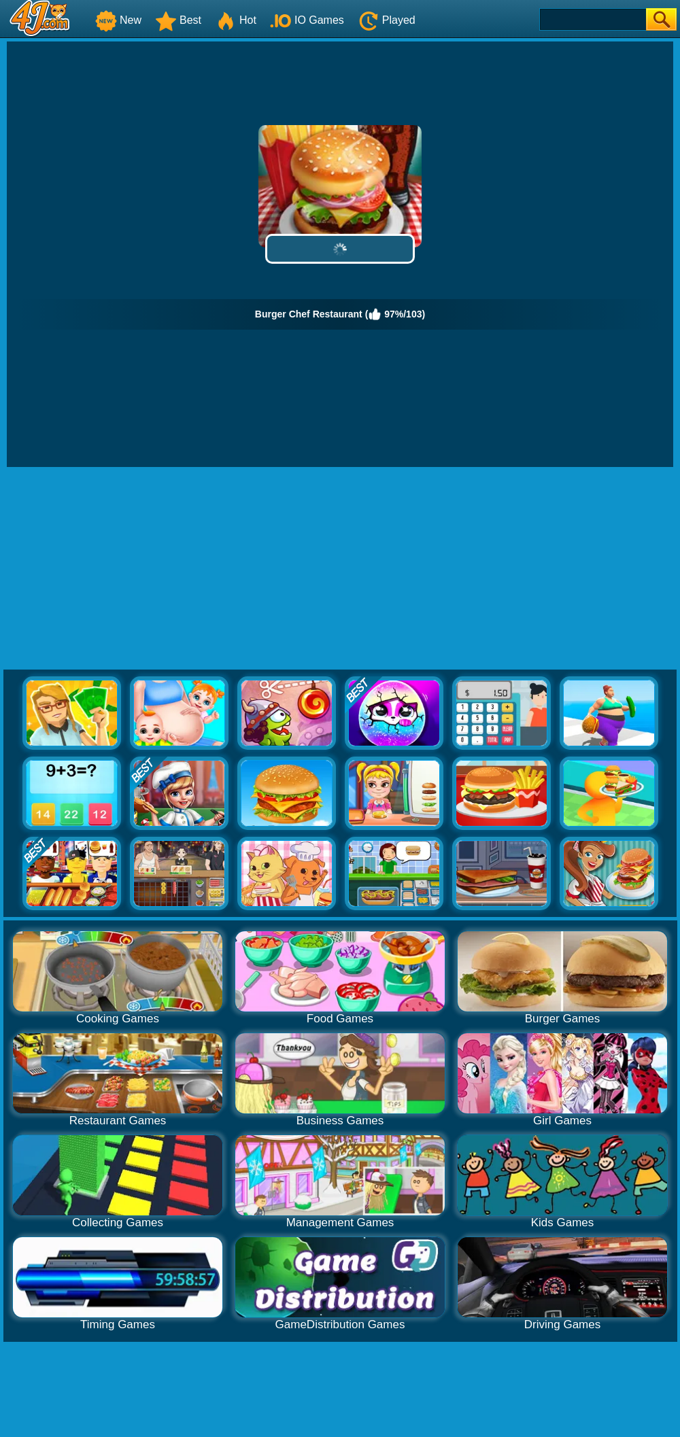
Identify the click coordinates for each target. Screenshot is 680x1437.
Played (386, 20)
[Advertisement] (340, 569)
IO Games (307, 20)
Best (178, 20)
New (118, 20)
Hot (235, 20)
